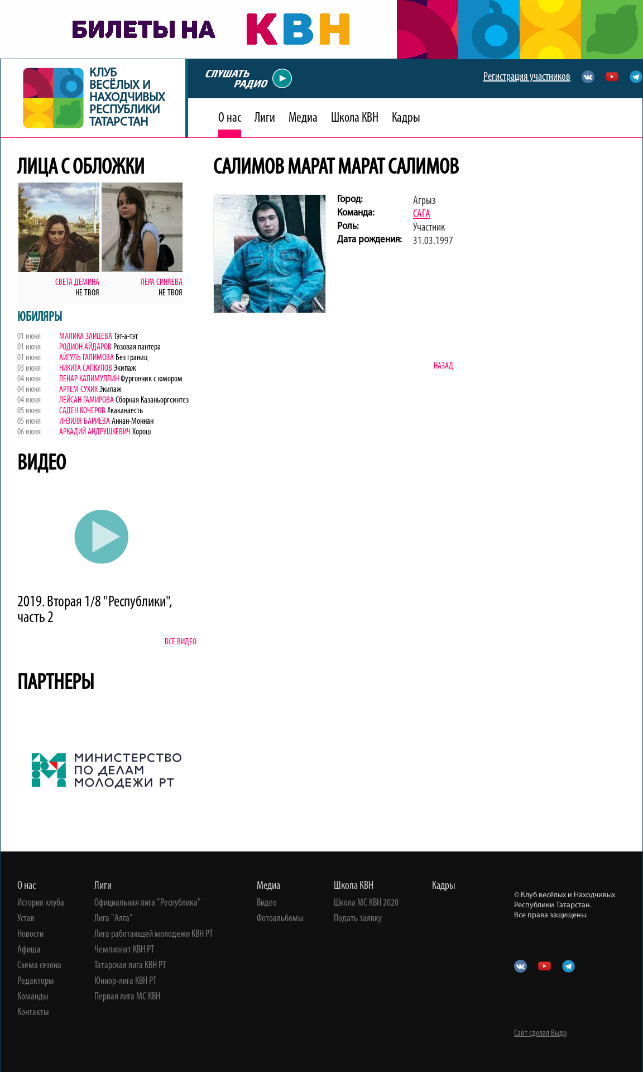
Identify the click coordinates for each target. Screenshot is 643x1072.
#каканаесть (124, 410)
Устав (26, 919)
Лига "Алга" (113, 919)
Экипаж (125, 368)
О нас (229, 118)
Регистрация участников (526, 77)
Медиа (303, 118)
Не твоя (87, 293)
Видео (267, 903)
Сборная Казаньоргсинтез (151, 400)
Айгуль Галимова (86, 357)
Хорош (141, 432)
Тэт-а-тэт (125, 336)
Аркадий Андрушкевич (95, 432)
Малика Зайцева (85, 336)
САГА (421, 214)
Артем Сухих (78, 389)
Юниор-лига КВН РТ (125, 982)
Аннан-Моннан (131, 421)
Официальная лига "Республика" (147, 903)
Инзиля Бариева (84, 421)
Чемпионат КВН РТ (124, 950)
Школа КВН (354, 118)
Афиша (29, 950)
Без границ (131, 357)
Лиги (265, 118)
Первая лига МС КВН (127, 997)
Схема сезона (39, 966)
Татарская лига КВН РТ (130, 966)
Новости (30, 935)
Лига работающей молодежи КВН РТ (153, 935)
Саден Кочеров (82, 410)
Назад (443, 366)
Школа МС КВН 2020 (366, 903)
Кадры (406, 118)
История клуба (40, 903)
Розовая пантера (136, 347)
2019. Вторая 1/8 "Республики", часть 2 (94, 610)
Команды (33, 997)
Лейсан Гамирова (86, 400)
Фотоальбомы (280, 919)
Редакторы (35, 982)
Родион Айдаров (85, 347)
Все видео (180, 642)
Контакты (33, 1013)
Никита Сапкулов (86, 368)
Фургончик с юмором (152, 379)
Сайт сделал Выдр (540, 1033)
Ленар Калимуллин (90, 379)
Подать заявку (358, 919)
